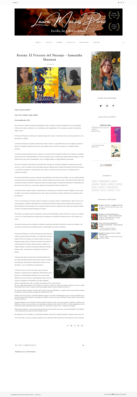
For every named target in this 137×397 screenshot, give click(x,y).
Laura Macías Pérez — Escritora (31, 394)
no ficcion (95, 190)
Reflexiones (83, 42)
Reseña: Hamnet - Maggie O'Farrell (111, 205)
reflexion (95, 184)
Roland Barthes (96, 131)
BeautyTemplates (121, 394)
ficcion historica (112, 187)
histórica (101, 187)
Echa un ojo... (106, 125)
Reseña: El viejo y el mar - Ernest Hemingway (110, 234)
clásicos (111, 184)
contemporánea (104, 181)
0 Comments (50, 64)
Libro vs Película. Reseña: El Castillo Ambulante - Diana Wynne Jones (111, 224)
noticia (103, 190)
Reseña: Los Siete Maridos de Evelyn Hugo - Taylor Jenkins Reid (110, 215)
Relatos (50, 42)
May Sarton (96, 147)
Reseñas (60, 42)
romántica (111, 190)
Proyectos (71, 42)
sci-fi (118, 190)
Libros (38, 42)
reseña (94, 181)
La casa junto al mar (98, 145)
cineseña (119, 184)
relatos (114, 181)
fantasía (103, 184)
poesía (94, 187)
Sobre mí (15, 2)
